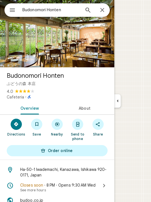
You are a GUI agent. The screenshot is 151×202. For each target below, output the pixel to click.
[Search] (88, 10)
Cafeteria (15, 97)
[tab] (28, 107)
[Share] (98, 127)
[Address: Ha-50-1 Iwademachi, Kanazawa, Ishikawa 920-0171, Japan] (57, 172)
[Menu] (12, 10)
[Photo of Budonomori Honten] (57, 33)
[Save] (37, 127)
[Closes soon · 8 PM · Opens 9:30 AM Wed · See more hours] (57, 187)
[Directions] (16, 127)
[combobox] (51, 9)
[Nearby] (57, 127)
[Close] (102, 10)
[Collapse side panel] (117, 101)
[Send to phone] (77, 129)
